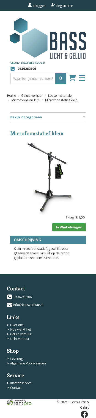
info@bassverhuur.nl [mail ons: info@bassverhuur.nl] (28, 304)
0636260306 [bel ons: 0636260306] (23, 297)
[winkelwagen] (72, 78)
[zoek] (60, 78)
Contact (16, 387)
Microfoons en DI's (25, 100)
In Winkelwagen (69, 227)
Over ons (17, 325)
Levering (16, 358)
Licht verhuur (19, 338)
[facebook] (84, 414)
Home (11, 95)
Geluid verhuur (32, 95)
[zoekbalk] (38, 78)
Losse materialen (61, 95)
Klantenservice (21, 383)
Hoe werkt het (20, 329)
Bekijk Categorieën (48, 117)
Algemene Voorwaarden (28, 363)
